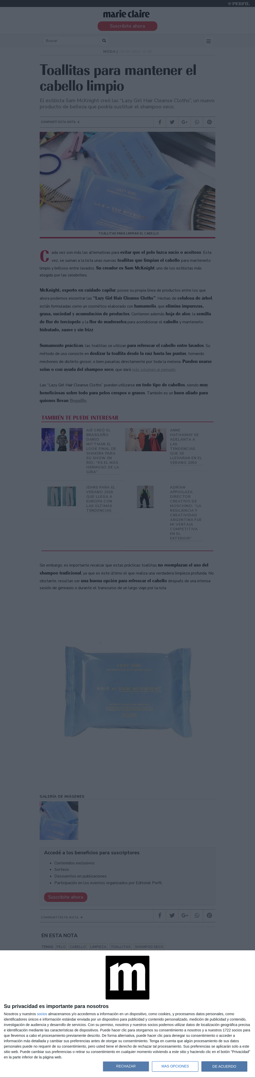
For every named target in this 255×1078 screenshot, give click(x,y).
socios (42, 1014)
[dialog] (127, 1014)
